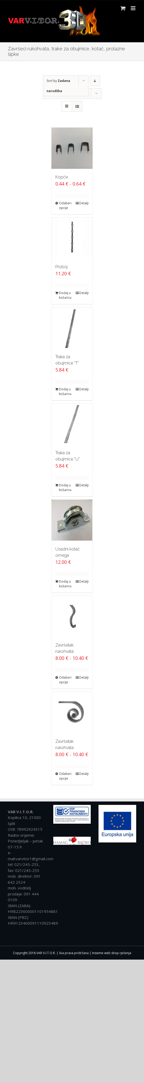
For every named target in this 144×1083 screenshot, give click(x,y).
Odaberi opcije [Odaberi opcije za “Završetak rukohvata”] (65, 679)
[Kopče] (72, 148)
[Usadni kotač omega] (72, 520)
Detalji (84, 203)
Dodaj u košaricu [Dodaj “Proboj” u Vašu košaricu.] (65, 295)
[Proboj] (72, 238)
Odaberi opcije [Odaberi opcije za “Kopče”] (65, 205)
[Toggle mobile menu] (133, 8)
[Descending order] (95, 80)
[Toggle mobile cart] (123, 8)
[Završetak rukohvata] (72, 616)
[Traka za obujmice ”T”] (72, 328)
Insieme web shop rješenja (111, 953)
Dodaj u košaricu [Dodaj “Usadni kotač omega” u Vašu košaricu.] (65, 583)
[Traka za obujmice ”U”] (72, 424)
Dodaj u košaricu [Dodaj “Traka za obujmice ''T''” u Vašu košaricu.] (65, 391)
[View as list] (77, 106)
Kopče (61, 177)
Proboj (61, 266)
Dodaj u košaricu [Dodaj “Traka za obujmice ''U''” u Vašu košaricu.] (65, 487)
